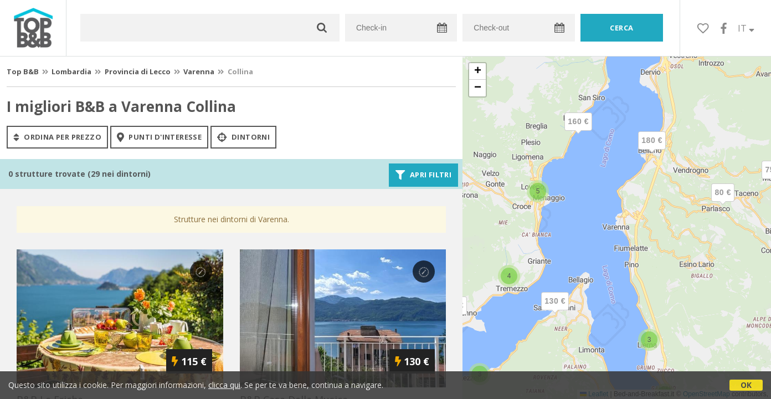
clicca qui (224, 385)
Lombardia (71, 71)
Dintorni (243, 137)
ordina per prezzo (57, 137)
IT (746, 28)
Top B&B (23, 71)
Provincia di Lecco (138, 71)
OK (746, 385)
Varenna (198, 71)
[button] (722, 201)
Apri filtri (423, 175)
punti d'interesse (159, 137)
